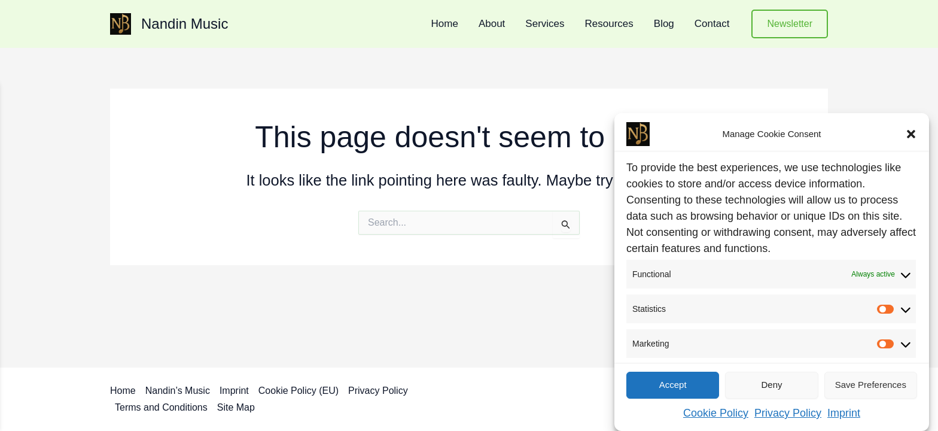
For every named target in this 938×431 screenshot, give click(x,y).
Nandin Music (184, 24)
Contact (712, 23)
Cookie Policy (715, 413)
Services (544, 23)
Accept (673, 385)
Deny (771, 385)
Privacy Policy (787, 413)
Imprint (843, 413)
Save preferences (870, 385)
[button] (911, 134)
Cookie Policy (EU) (298, 391)
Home (444, 23)
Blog (664, 23)
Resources (609, 23)
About (492, 23)
